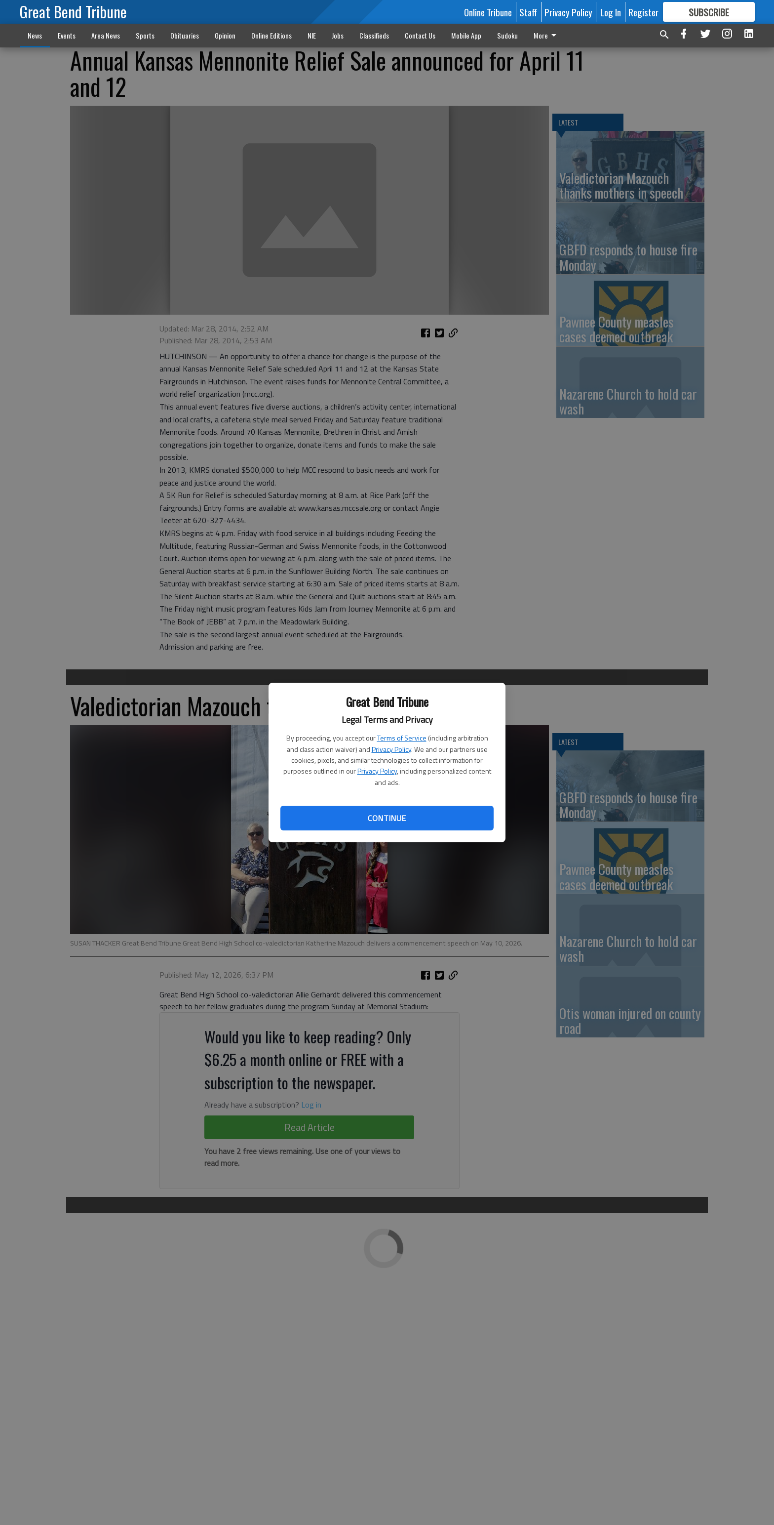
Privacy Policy (391, 749)
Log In (610, 11)
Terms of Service (401, 738)
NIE (312, 35)
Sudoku (507, 35)
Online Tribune (488, 11)
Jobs (338, 35)
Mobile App (466, 35)
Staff (528, 11)
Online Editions (271, 35)
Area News (105, 35)
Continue (387, 818)
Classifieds (374, 35)
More (547, 35)
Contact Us (420, 35)
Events (67, 35)
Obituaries (184, 35)
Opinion (225, 35)
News (35, 35)
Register (643, 11)
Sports (145, 35)
